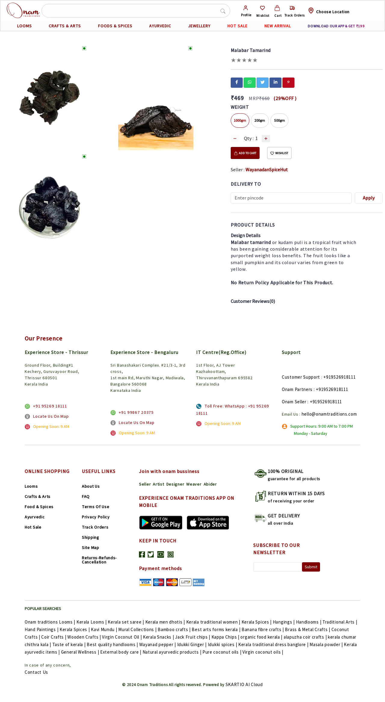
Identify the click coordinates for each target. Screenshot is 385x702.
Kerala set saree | (126, 622)
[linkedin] (275, 82)
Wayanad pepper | (158, 644)
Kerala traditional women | (214, 622)
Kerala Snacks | (159, 637)
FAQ (86, 496)
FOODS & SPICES (115, 26)
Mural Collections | (138, 629)
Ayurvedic (35, 517)
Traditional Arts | (339, 622)
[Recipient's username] (291, 198)
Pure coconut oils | (222, 652)
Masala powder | (327, 644)
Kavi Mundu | (104, 629)
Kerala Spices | (257, 622)
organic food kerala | (261, 637)
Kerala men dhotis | (165, 622)
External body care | (121, 652)
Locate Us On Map (51, 416)
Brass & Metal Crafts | (308, 629)
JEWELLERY (199, 26)
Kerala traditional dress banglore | (274, 644)
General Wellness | (80, 652)
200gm (259, 120)
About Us (91, 486)
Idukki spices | (223, 644)
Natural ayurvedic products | (172, 652)
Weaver (193, 484)
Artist (158, 484)
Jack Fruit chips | (193, 637)
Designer (175, 484)
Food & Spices (39, 507)
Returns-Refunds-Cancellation (99, 560)
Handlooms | (309, 622)
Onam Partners (297, 389)
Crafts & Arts (38, 496)
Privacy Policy (96, 517)
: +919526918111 (331, 389)
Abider (210, 484)
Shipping (90, 537)
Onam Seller (294, 401)
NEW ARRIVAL (277, 26)
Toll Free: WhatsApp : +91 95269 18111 (232, 409)
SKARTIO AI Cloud (244, 684)
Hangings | (284, 622)
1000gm (240, 120)
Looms (31, 486)
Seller (145, 484)
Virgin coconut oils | (262, 652)
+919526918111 (339, 377)
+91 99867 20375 (136, 412)
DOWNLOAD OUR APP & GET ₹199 (336, 26)
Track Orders (95, 527)
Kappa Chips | (226, 637)
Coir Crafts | (54, 637)
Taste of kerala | (69, 644)
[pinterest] (288, 82)
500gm (279, 120)
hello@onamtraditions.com (329, 414)
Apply (369, 198)
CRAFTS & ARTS (65, 26)
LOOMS (24, 26)
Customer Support (301, 377)
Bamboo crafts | (175, 629)
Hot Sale (33, 527)
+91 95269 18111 (50, 406)
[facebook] (237, 82)
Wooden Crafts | (84, 637)
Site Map (90, 547)
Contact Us (36, 672)
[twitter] (262, 82)
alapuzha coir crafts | (306, 637)
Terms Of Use (95, 507)
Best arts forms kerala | (217, 629)
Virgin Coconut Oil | (122, 637)
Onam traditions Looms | (50, 622)
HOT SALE (237, 26)
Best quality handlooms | (113, 644)
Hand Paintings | (42, 629)
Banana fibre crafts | (263, 629)
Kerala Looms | (92, 622)
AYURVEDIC (160, 26)
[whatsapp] (250, 82)
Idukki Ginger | (192, 644)
